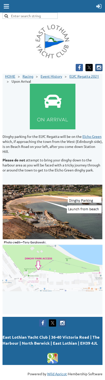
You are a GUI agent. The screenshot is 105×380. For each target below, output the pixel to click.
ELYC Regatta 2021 (84, 76)
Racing (28, 76)
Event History (51, 76)
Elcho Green (91, 136)
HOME (10, 76)
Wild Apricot (57, 373)
